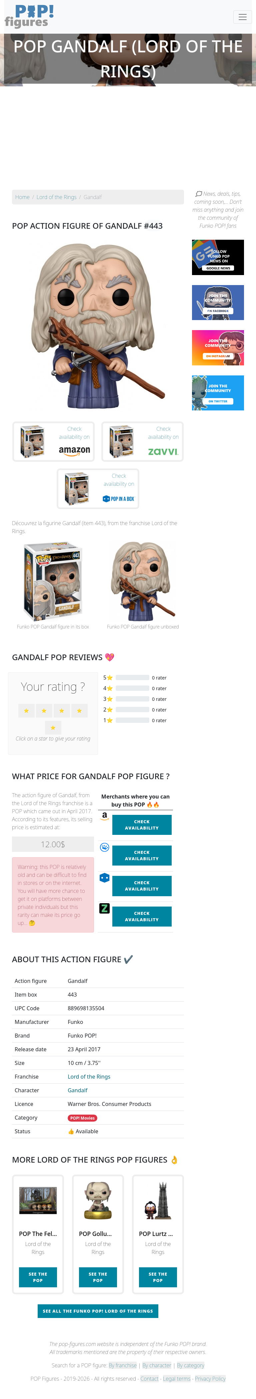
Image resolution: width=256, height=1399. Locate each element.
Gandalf (77, 1101)
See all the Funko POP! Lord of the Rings (98, 1322)
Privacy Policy (210, 1389)
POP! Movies (82, 1129)
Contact (149, 1389)
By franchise (123, 1376)
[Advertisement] (128, 139)
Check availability (142, 836)
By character (156, 1376)
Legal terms (176, 1389)
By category (190, 1376)
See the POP (38, 1288)
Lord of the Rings (89, 1087)
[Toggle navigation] (242, 17)
